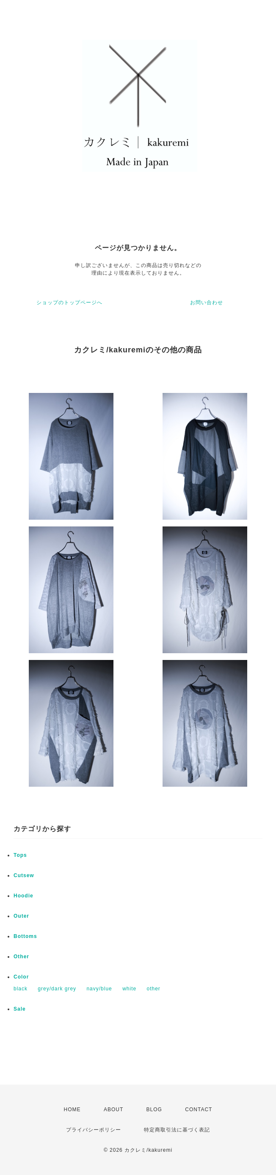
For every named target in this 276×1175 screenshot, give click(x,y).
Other (21, 957)
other (153, 989)
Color (21, 977)
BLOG (154, 1109)
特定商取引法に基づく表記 (177, 1130)
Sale (20, 1009)
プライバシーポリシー (93, 1130)
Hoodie (23, 896)
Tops (20, 855)
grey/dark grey (57, 989)
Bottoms (25, 936)
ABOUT (113, 1109)
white (129, 989)
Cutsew (24, 875)
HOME (72, 1109)
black (21, 989)
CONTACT (198, 1109)
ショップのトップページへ (69, 302)
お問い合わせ (206, 302)
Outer (21, 916)
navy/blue (99, 989)
